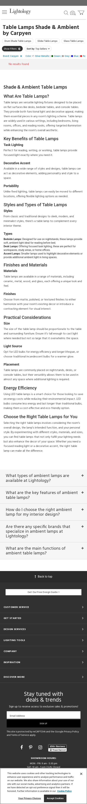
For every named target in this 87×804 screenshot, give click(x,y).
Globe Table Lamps (47, 41)
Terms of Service (20, 735)
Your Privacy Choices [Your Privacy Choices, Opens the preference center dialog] (29, 798)
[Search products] (66, 12)
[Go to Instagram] (41, 747)
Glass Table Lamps (74, 41)
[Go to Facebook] (22, 747)
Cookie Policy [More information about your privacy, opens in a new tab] (64, 791)
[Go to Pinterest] (31, 747)
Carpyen (20, 33)
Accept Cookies (55, 798)
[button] (4, 12)
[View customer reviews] (57, 748)
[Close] (81, 774)
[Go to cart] (81, 12)
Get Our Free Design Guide (43, 592)
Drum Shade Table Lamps (18, 41)
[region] (43, 786)
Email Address (17, 715)
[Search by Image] (73, 13)
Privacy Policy (71, 732)
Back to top (43, 576)
